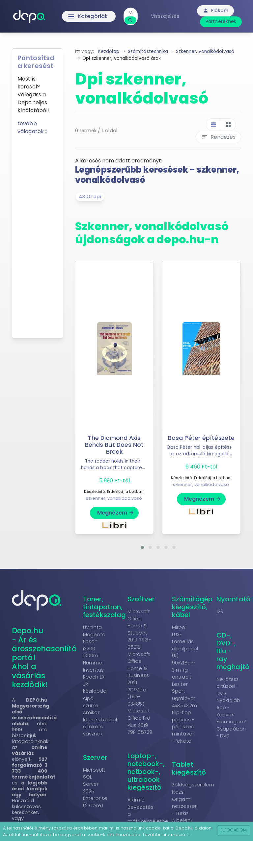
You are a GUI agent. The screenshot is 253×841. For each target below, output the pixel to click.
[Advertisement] (37, 234)
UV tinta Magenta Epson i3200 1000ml (94, 641)
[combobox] (130, 12)
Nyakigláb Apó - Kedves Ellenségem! (231, 711)
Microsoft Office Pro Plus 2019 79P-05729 (139, 721)
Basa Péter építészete (201, 438)
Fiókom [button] (216, 10)
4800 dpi (90, 196)
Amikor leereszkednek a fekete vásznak (100, 723)
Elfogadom (233, 830)
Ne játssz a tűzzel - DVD (227, 686)
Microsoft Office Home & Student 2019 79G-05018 (139, 629)
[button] (142, 547)
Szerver (95, 757)
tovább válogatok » (32, 127)
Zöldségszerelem (193, 784)
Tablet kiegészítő (189, 768)
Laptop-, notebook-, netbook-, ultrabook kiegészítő (146, 771)
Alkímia (136, 800)
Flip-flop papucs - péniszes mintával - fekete (183, 726)
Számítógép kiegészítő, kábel (192, 606)
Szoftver (141, 599)
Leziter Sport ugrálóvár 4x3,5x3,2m (184, 695)
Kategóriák (87, 16)
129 (219, 611)
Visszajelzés (165, 16)
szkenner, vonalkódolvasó (114, 498)
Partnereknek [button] (221, 21)
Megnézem (115, 513)
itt (188, 834)
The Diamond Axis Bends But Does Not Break (114, 445)
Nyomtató (233, 599)
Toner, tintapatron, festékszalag (104, 606)
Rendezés (218, 137)
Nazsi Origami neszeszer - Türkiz (184, 803)
